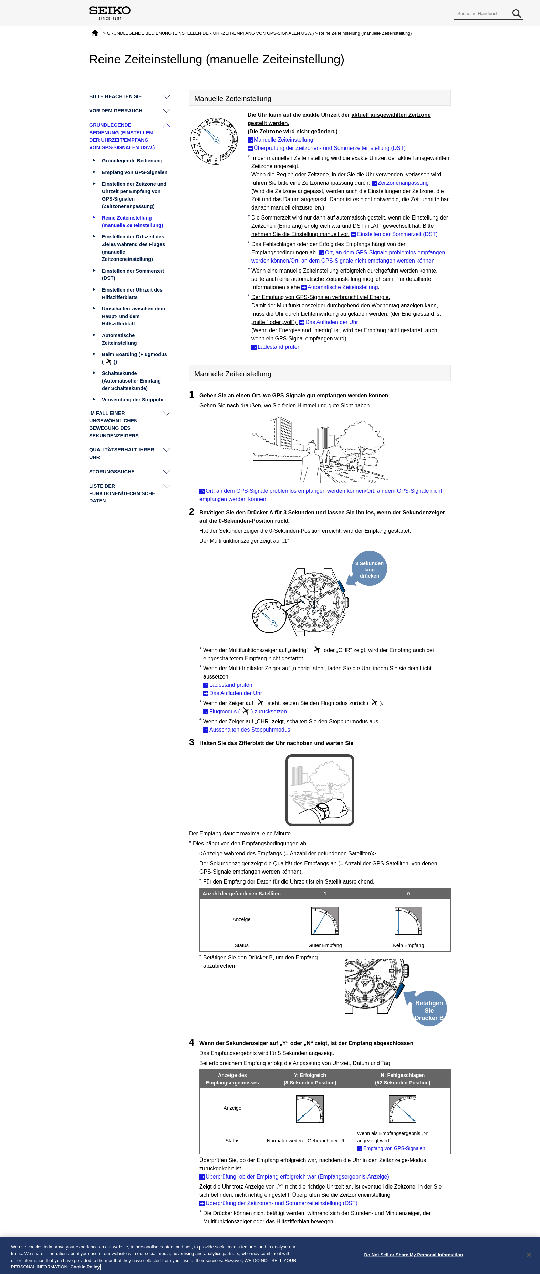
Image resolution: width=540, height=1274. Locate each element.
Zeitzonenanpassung (403, 183)
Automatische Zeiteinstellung (343, 287)
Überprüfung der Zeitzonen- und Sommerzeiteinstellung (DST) (330, 148)
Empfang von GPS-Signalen (394, 1148)
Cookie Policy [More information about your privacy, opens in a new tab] (85, 1267)
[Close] (529, 1255)
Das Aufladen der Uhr (331, 322)
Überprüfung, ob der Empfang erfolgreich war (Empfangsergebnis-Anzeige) (297, 1177)
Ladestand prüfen (279, 347)
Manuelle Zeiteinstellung (283, 140)
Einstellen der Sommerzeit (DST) (397, 234)
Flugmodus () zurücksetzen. (249, 711)
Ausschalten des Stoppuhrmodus (249, 730)
